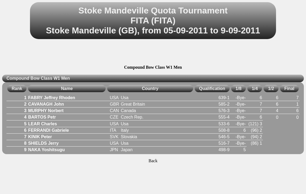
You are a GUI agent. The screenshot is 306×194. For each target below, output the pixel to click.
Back (153, 160)
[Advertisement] (153, 53)
